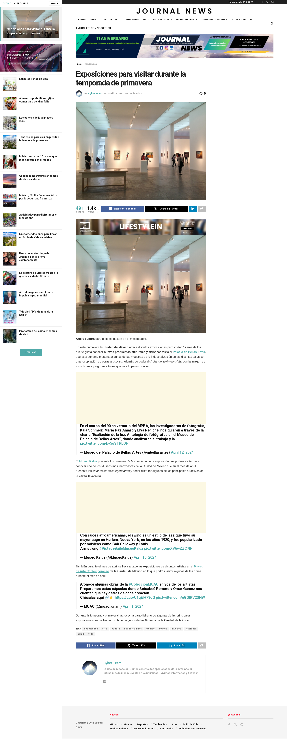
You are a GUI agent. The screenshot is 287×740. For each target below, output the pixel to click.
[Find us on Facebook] (229, 726)
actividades (91, 629)
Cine (146, 19)
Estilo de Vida (162, 19)
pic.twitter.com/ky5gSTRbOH (104, 444)
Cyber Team (95, 93)
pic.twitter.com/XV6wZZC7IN (168, 549)
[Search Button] (272, 23)
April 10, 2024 (145, 558)
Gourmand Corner (214, 19)
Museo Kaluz (88, 462)
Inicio (79, 64)
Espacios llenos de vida (33, 78)
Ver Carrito (241, 19)
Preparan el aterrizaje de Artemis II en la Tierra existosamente (34, 256)
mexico (150, 629)
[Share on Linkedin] (193, 209)
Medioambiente (186, 19)
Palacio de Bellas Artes (189, 352)
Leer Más (31, 352)
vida (90, 634)
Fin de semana (133, 629)
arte (104, 629)
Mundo (94, 19)
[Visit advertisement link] (31, 58)
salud (81, 634)
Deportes (110, 19)
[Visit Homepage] (174, 11)
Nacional (191, 629)
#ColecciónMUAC (144, 585)
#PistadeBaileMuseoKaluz (121, 549)
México (81, 19)
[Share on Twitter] (166, 209)
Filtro (53, 3)
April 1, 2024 (133, 607)
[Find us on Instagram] (242, 726)
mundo (163, 629)
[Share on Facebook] (122, 209)
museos (176, 629)
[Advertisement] (141, 398)
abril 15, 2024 (115, 93)
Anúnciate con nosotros (93, 28)
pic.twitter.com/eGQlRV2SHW (180, 598)
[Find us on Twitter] (235, 726)
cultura (115, 629)
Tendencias (131, 19)
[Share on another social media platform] (202, 209)
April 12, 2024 (182, 453)
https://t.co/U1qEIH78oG (135, 598)
